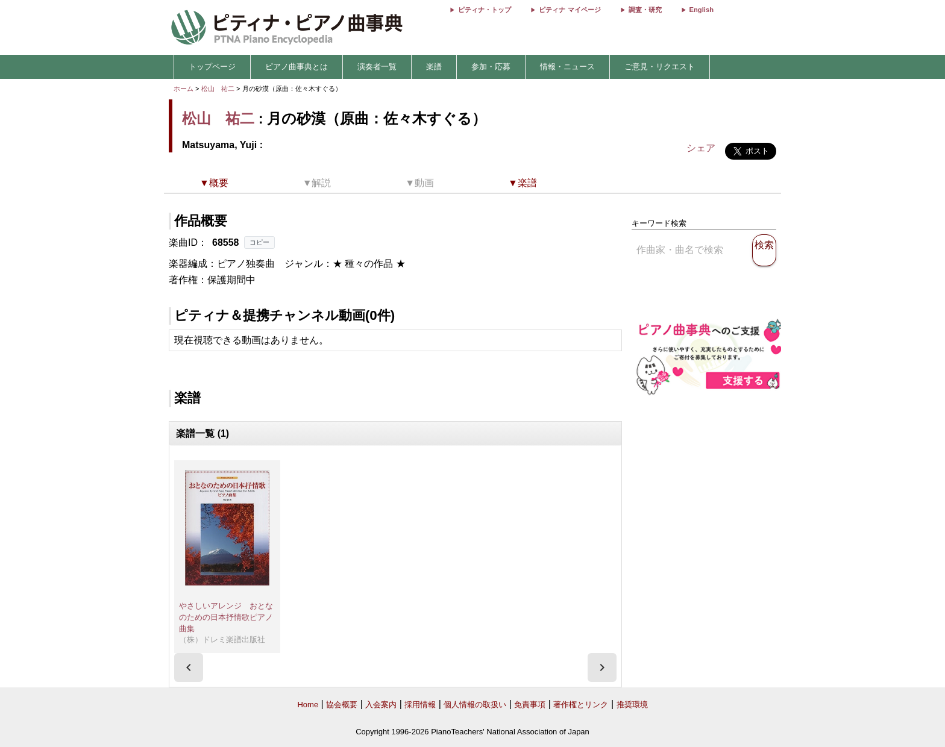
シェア (700, 148)
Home (307, 704)
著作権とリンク (580, 704)
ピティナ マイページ (569, 9)
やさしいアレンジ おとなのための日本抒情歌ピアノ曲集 (226, 617)
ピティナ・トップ (484, 9)
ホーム (183, 88)
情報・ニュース (567, 66)
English (701, 9)
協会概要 (341, 704)
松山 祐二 (217, 88)
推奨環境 (632, 704)
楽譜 (434, 66)
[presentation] (188, 667)
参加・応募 (490, 66)
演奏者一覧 (377, 66)
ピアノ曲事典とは (296, 66)
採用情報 (420, 704)
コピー (259, 242)
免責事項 (529, 704)
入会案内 (381, 704)
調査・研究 (645, 9)
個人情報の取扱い (475, 704)
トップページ (212, 66)
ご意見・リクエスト (659, 66)
